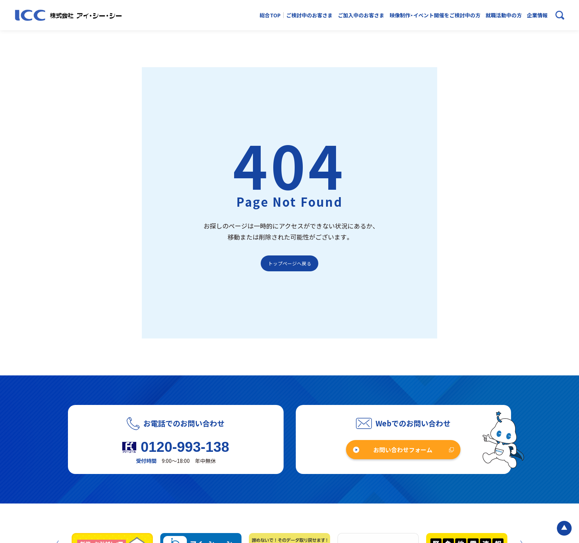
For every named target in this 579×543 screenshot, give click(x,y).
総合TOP (270, 15)
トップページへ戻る (289, 263)
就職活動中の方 (504, 15)
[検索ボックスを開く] (559, 15)
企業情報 (537, 15)
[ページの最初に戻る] (564, 528)
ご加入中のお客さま (361, 15)
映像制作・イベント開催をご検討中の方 (435, 15)
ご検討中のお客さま (309, 15)
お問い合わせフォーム (402, 449)
